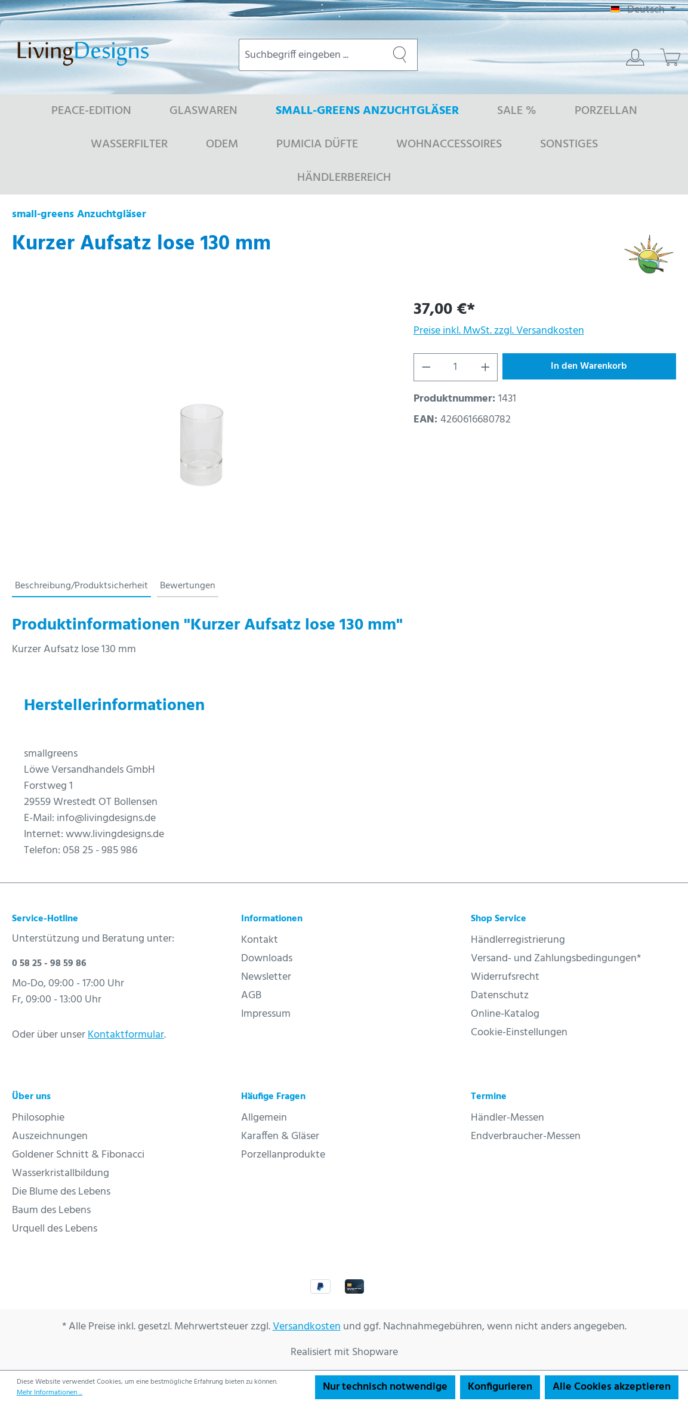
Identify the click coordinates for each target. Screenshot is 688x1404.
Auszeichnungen (50, 1136)
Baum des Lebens (51, 1210)
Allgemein (264, 1118)
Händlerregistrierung (518, 940)
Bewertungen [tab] (187, 586)
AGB (251, 995)
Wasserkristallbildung (60, 1173)
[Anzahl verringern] (426, 367)
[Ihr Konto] (635, 57)
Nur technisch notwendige (385, 1387)
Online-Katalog (505, 1014)
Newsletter (266, 977)
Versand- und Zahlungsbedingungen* (556, 958)
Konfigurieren (500, 1387)
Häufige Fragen (273, 1097)
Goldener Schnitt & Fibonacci (78, 1155)
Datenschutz (500, 995)
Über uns (31, 1097)
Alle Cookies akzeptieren (612, 1387)
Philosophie (38, 1118)
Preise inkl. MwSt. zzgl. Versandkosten (499, 331)
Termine (489, 1097)
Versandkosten (307, 1326)
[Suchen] (400, 55)
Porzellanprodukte (283, 1155)
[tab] (81, 586)
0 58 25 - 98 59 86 (49, 963)
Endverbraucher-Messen (526, 1136)
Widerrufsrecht (505, 977)
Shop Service (498, 919)
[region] (201, 426)
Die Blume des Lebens (61, 1192)
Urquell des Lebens (54, 1229)
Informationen (272, 919)
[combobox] (310, 55)
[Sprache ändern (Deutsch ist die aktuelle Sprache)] (643, 10)
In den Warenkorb (589, 366)
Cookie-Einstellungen (519, 1032)
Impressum (266, 1014)
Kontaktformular (126, 1035)
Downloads (266, 958)
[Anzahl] (455, 367)
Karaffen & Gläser (280, 1136)
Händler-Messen (507, 1118)
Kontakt (259, 940)
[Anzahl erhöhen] (485, 367)
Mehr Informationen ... (49, 1392)
